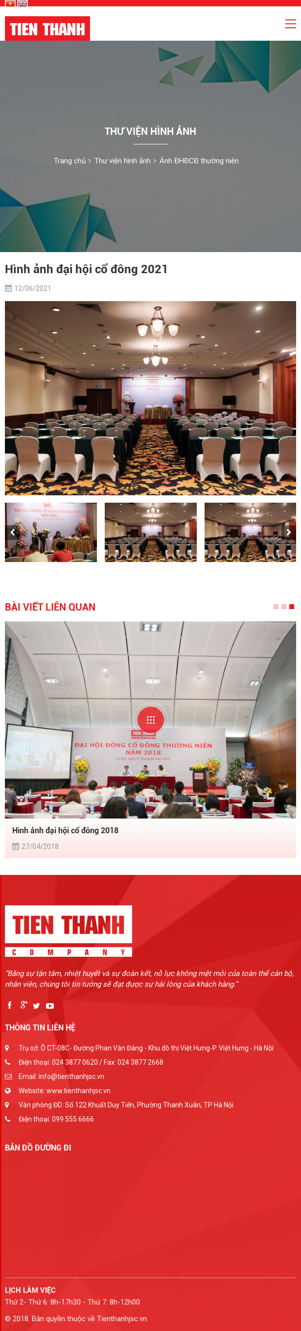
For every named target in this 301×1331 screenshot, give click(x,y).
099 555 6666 (73, 1119)
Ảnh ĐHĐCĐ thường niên (199, 160)
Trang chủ (70, 160)
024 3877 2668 (140, 1062)
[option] (150, 398)
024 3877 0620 (75, 1062)
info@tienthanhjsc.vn (71, 1076)
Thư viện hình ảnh (122, 160)
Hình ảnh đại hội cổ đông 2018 (65, 830)
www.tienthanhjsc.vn (78, 1091)
